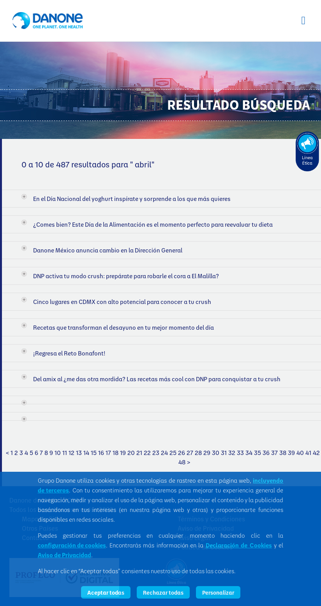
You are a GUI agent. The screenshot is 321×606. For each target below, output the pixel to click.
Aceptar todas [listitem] (105, 592)
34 (248, 453)
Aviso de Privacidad (64, 555)
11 (64, 453)
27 (190, 453)
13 (79, 453)
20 (131, 453)
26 (181, 453)
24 (164, 453)
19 (123, 453)
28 (198, 453)
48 (181, 462)
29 (206, 453)
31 (224, 453)
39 (291, 453)
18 (115, 453)
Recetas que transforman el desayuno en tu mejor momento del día (123, 327)
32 (231, 453)
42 (316, 453)
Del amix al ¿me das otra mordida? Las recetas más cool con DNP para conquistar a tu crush (156, 379)
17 (108, 453)
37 (274, 453)
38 (282, 453)
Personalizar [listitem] (218, 592)
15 (94, 453)
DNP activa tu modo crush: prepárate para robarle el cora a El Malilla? (126, 276)
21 (139, 453)
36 (266, 453)
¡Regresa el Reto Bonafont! (69, 353)
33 (240, 453)
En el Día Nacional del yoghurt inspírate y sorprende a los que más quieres (132, 199)
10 (58, 453)
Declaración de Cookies (239, 545)
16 (101, 453)
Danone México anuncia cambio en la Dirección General (107, 250)
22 (147, 453)
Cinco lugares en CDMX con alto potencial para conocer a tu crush (122, 302)
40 (300, 453)
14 (86, 453)
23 (155, 453)
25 (172, 453)
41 (308, 453)
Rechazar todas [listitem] (163, 592)
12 (71, 453)
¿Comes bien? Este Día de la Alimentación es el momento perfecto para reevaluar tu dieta (153, 224)
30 (215, 453)
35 (257, 453)
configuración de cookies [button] (72, 545)
